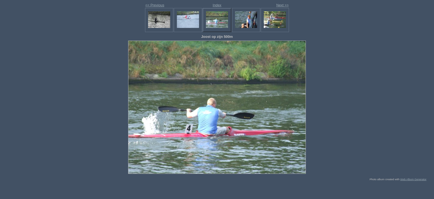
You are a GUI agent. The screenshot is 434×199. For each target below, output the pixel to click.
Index (217, 5)
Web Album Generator (413, 179)
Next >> (282, 5)
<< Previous (154, 5)
